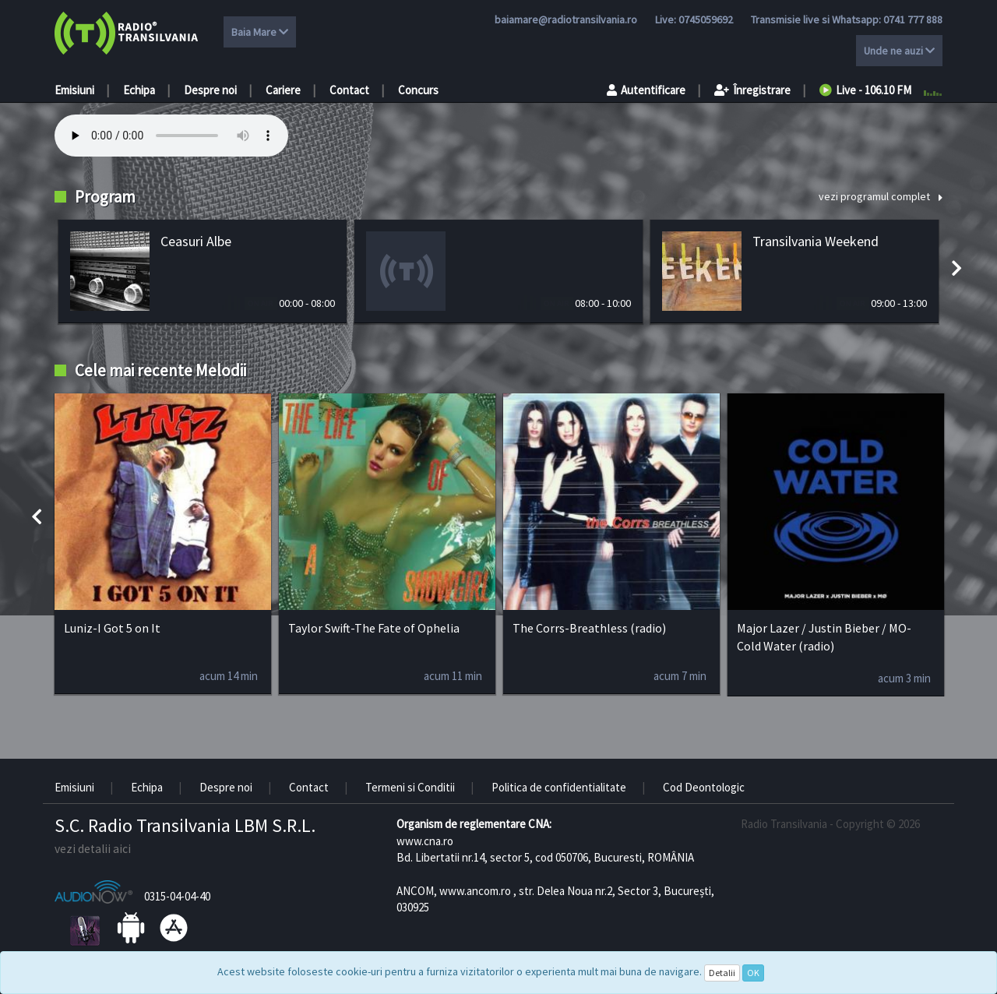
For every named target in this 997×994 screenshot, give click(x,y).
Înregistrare (752, 90)
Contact (349, 90)
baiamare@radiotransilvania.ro (566, 19)
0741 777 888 (912, 19)
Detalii (722, 972)
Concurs (418, 90)
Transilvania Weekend (815, 241)
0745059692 (705, 19)
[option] (202, 271)
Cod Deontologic (704, 787)
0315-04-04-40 (177, 896)
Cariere (283, 90)
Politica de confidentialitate (558, 787)
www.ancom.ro (475, 890)
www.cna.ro (424, 841)
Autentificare (646, 90)
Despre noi (210, 90)
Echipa (139, 90)
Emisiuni (74, 90)
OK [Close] (753, 972)
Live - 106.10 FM (865, 90)
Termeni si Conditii (410, 787)
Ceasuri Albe (195, 241)
